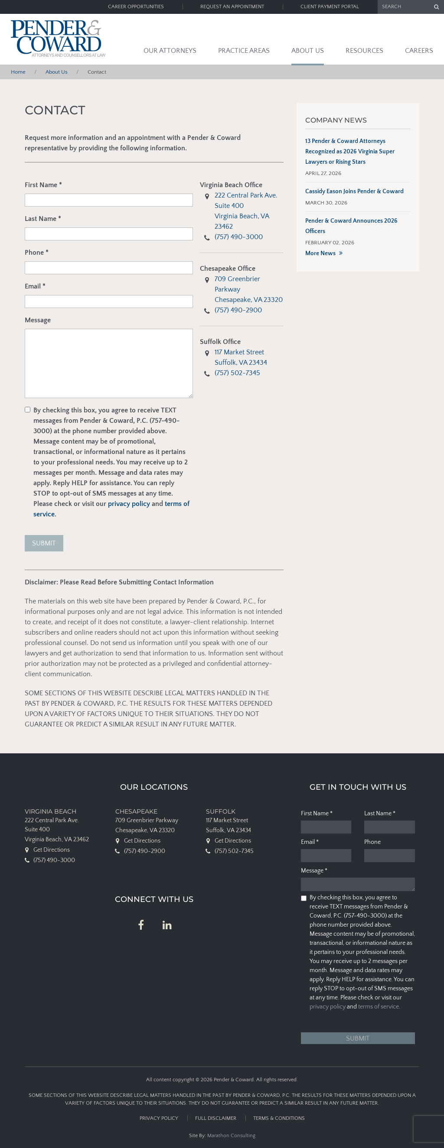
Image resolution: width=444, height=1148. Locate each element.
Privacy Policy (159, 1118)
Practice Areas (244, 51)
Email (35, 286)
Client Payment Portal (329, 7)
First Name (43, 185)
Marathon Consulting (231, 1135)
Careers (419, 51)
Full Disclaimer (215, 1118)
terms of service (378, 1006)
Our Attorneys (170, 51)
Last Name (43, 219)
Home (18, 72)
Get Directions (51, 849)
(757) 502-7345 (237, 373)
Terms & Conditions (279, 1118)
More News (320, 253)
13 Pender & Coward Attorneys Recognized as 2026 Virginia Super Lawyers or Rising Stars (350, 151)
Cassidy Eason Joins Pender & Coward (354, 191)
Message (38, 320)
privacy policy (129, 504)
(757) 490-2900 (238, 310)
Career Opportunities (136, 7)
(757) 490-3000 (239, 237)
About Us (307, 51)
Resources (364, 51)
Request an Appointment (232, 7)
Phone (37, 252)
